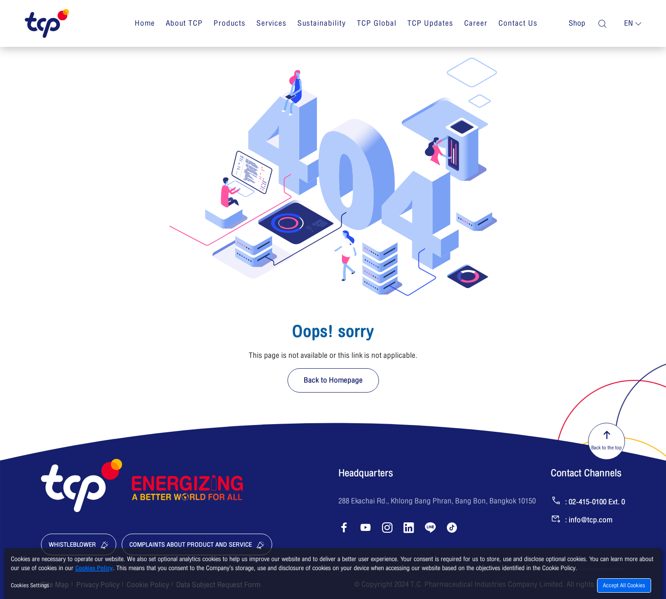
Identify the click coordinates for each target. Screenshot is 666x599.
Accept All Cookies (624, 585)
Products (230, 23)
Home (145, 23)
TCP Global (377, 23)
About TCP (184, 23)
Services (271, 23)
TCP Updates (430, 23)
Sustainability (321, 23)
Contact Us (518, 23)
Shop (577, 23)
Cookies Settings (30, 585)
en (628, 23)
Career (476, 23)
